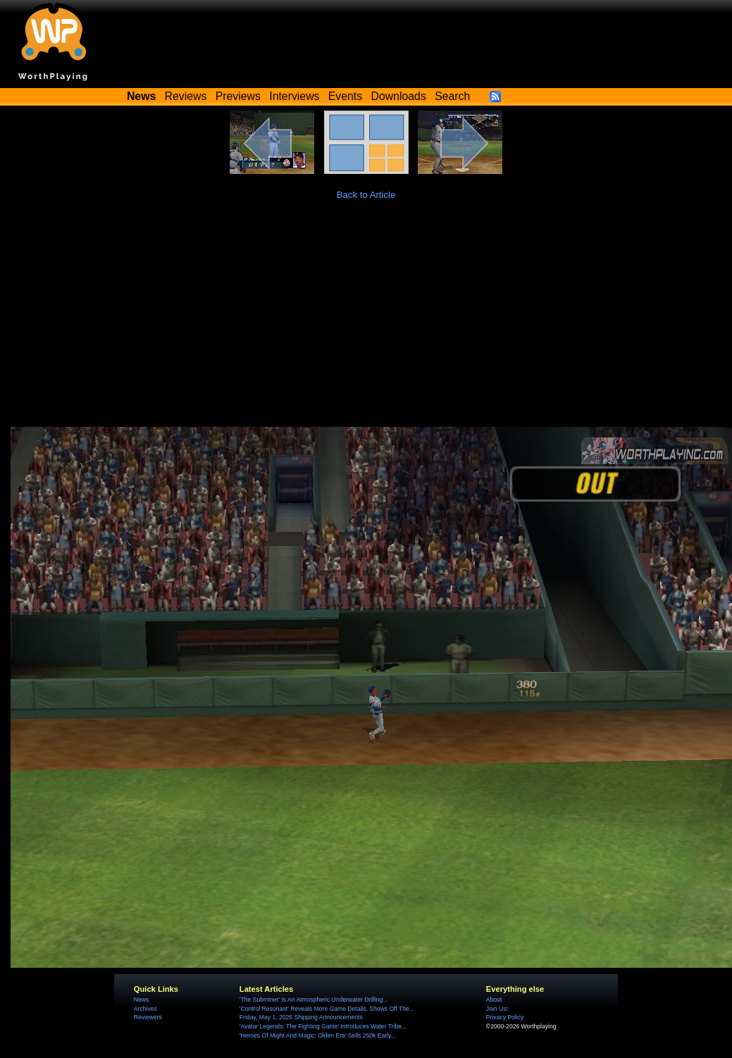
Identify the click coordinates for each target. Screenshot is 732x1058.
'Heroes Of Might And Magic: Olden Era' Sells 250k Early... (318, 1035)
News (141, 999)
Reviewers (148, 1017)
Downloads (398, 96)
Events (345, 96)
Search (452, 96)
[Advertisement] (366, 321)
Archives (145, 1008)
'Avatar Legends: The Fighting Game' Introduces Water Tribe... (323, 1026)
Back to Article (366, 194)
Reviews (186, 96)
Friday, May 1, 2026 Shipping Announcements (301, 1017)
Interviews (294, 96)
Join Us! (497, 1008)
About (494, 999)
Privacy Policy (504, 1017)
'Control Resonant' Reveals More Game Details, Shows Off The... (327, 1008)
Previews (238, 96)
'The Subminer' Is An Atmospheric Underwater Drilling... (314, 999)
